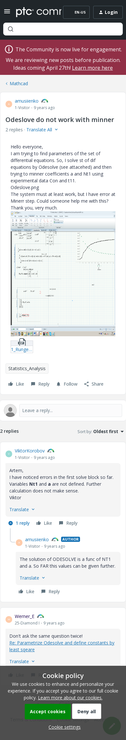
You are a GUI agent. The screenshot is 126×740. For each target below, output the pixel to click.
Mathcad (19, 83)
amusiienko (27, 101)
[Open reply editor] (63, 410)
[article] (63, 487)
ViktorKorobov (30, 451)
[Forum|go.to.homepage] (34, 12)
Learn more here (92, 67)
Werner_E (24, 616)
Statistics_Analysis (27, 368)
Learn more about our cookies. (70, 697)
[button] (7, 13)
